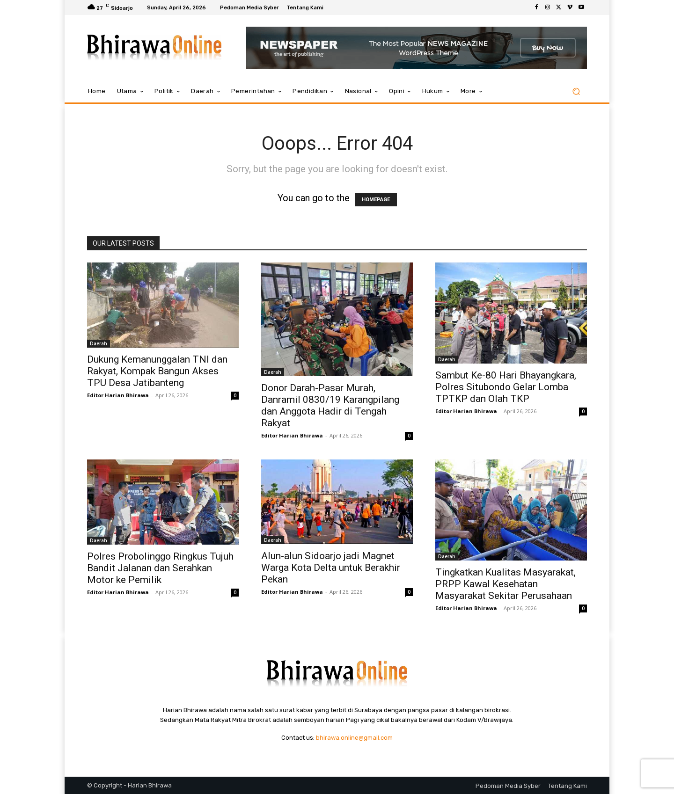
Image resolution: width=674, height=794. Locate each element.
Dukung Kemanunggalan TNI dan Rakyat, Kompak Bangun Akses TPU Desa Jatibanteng (157, 371)
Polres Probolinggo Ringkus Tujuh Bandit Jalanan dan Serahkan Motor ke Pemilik (160, 568)
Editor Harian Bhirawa (118, 395)
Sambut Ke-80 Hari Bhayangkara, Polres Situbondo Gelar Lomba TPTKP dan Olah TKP (505, 387)
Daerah (98, 343)
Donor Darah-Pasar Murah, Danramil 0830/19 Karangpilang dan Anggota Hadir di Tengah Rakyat (330, 405)
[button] (576, 91)
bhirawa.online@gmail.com (354, 737)
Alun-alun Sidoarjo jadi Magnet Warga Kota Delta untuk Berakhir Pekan (330, 567)
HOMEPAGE (376, 200)
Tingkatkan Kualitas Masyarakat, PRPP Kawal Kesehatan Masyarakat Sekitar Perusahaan (505, 584)
